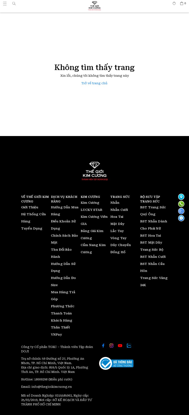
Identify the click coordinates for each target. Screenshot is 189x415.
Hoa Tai (116, 217)
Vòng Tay (118, 238)
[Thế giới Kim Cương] (4, 3)
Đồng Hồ (118, 252)
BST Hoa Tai (150, 235)
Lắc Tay (117, 231)
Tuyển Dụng (32, 228)
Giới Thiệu (29, 207)
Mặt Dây (117, 224)
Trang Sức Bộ (151, 250)
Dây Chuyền (120, 245)
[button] (14, 3)
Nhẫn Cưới (119, 210)
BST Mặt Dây (151, 242)
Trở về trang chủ (94, 83)
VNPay (56, 334)
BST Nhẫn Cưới (153, 257)
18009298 (41, 379)
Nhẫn (115, 203)
